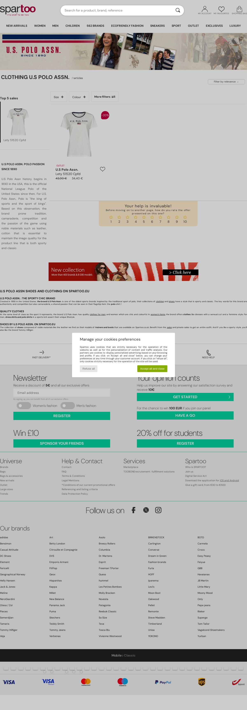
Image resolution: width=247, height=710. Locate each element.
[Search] (178, 10)
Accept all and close (152, 368)
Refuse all (89, 368)
